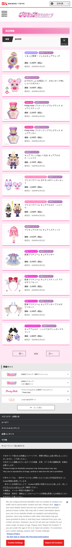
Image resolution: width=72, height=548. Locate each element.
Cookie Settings (15, 543)
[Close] (67, 502)
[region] (36, 522)
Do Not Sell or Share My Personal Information (28, 537)
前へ (21, 353)
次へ (51, 353)
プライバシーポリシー (14, 487)
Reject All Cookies (53, 543)
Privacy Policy (13, 534)
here (56, 504)
